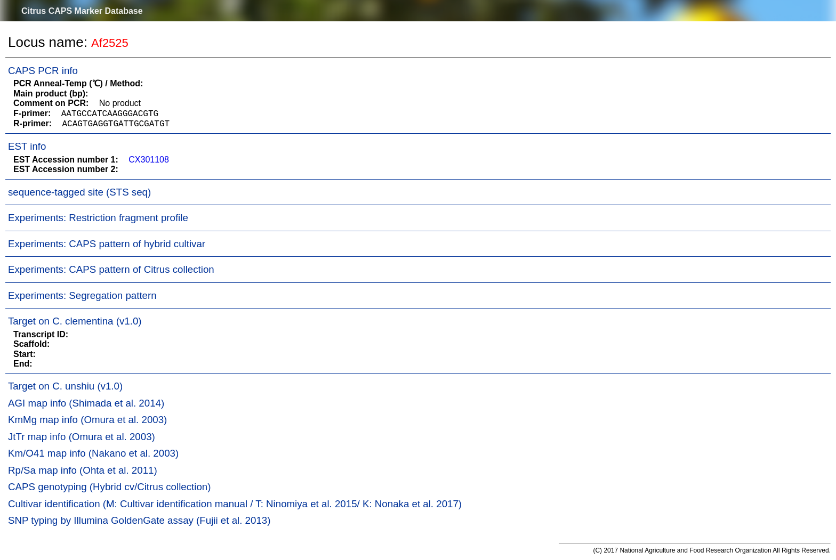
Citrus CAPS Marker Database (82, 10)
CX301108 (148, 159)
